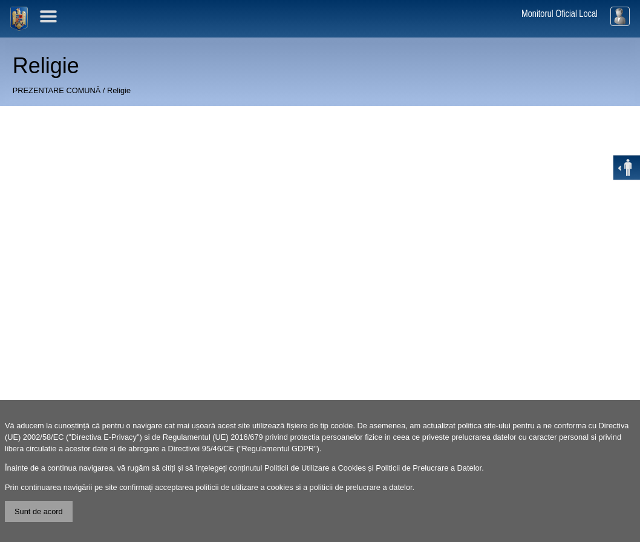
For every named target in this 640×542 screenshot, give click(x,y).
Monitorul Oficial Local (559, 13)
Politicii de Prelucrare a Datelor (429, 467)
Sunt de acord (39, 511)
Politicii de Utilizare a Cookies (315, 467)
